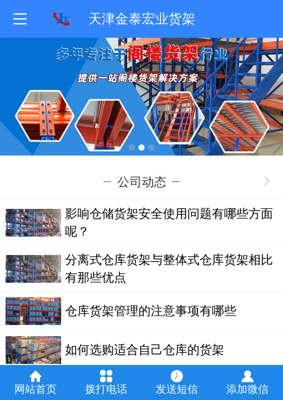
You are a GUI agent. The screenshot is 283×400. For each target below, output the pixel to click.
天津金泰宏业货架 (141, 18)
